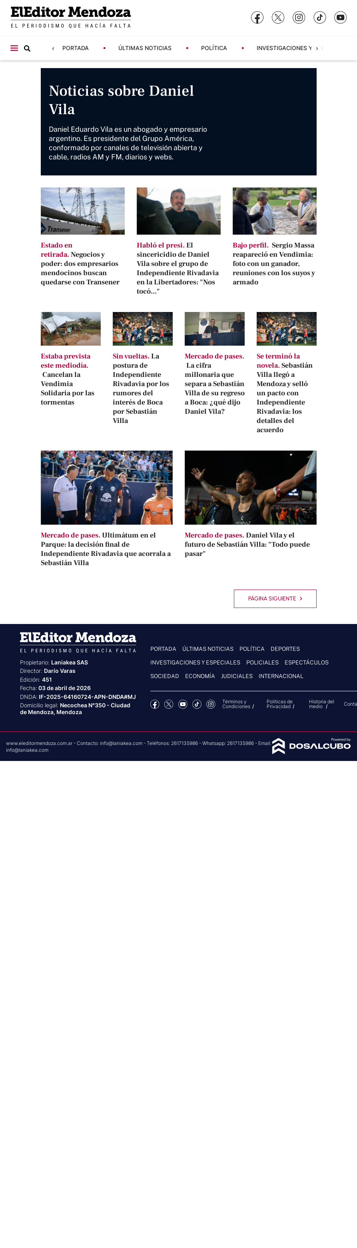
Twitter (169, 704)
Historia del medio (321, 703)
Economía (200, 676)
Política (214, 47)
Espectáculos (307, 662)
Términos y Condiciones (236, 703)
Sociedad (164, 676)
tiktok (196, 704)
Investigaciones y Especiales (302, 47)
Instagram (210, 704)
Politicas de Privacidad (280, 703)
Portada (75, 47)
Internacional (281, 676)
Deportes (285, 649)
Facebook (155, 704)
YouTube (182, 704)
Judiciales (237, 676)
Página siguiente (275, 598)
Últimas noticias (145, 47)
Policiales (262, 662)
